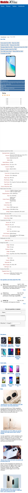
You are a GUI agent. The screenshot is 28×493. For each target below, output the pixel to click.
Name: (4, 312)
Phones (8, 6)
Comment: (3, 315)
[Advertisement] (13, 22)
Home (2, 6)
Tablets (14, 6)
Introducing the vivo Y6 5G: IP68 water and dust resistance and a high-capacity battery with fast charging (10, 433)
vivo (8, 37)
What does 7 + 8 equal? (6, 324)
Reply (24, 289)
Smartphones (3, 37)
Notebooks (21, 6)
